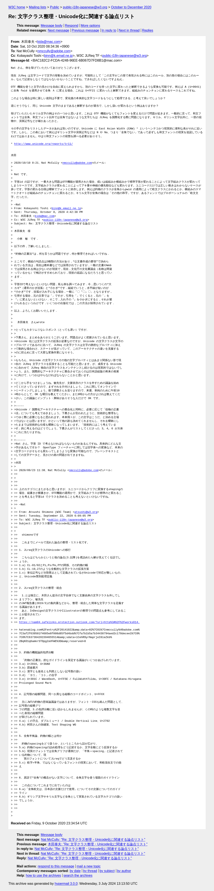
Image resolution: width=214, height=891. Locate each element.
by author (124, 871)
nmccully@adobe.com (53, 51)
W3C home (16, 7)
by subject (107, 871)
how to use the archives (43, 875)
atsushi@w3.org (85, 512)
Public (54, 7)
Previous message (85, 30)
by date (75, 871)
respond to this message (56, 866)
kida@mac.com (49, 41)
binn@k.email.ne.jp (58, 55)
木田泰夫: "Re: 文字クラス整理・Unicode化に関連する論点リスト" (97, 844)
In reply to (109, 30)
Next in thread (129, 30)
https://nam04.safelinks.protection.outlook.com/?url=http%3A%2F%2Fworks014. (79, 622)
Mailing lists (37, 7)
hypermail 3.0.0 (66, 883)
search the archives (78, 875)
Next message (58, 30)
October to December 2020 (131, 7)
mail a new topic (89, 866)
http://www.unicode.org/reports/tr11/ (43, 144)
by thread (90, 871)
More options (90, 25)
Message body (51, 25)
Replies (147, 30)
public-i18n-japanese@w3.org (85, 7)
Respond (71, 25)
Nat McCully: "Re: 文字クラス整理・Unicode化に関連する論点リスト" (93, 839)
